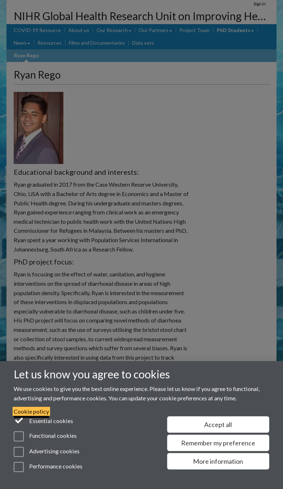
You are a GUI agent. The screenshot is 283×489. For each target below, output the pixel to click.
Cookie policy (31, 411)
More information (218, 461)
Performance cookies (48, 467)
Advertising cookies (47, 452)
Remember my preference (218, 443)
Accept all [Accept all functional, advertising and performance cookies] (218, 424)
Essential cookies (43, 420)
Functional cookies (45, 436)
